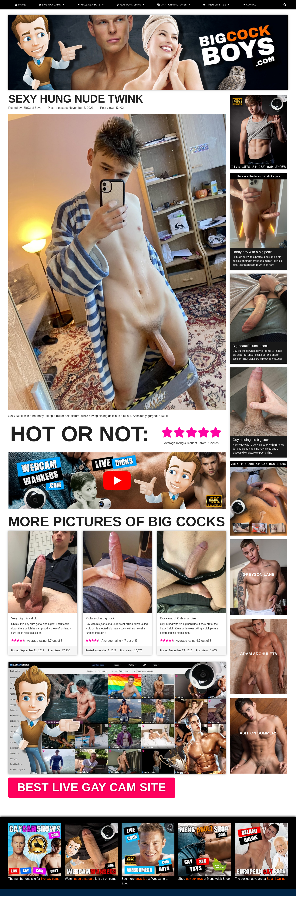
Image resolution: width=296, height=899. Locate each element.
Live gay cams (53, 4)
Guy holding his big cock (251, 440)
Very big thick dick (24, 618)
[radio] (167, 432)
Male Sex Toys (92, 4)
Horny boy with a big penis (252, 252)
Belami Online (276, 882)
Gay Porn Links (132, 4)
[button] (285, 5)
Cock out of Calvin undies (178, 618)
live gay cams (50, 882)
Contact (252, 4)
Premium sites (218, 4)
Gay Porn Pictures (175, 4)
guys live (141, 882)
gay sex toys (194, 882)
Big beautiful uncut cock (250, 346)
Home (22, 4)
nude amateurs (84, 882)
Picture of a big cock (100, 618)
